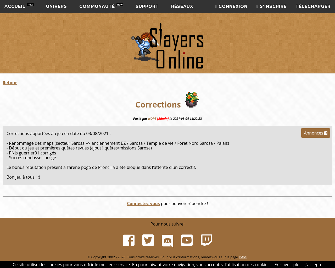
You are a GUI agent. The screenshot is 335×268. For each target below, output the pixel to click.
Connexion (231, 6)
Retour (10, 82)
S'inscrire (271, 6)
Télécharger (313, 6)
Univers (56, 6)
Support (147, 6)
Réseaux (182, 6)
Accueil (19, 6)
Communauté (101, 6)
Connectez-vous (143, 203)
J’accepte (313, 264)
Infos (243, 257)
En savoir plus (288, 264)
